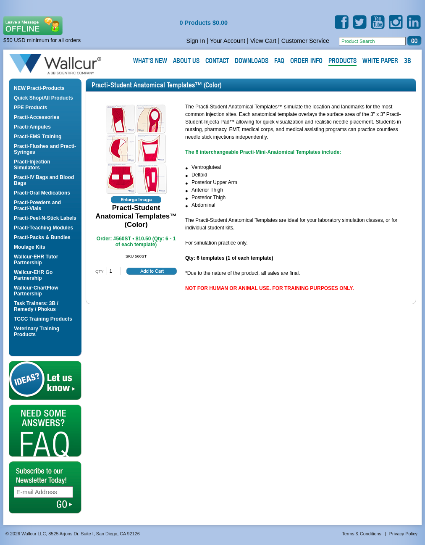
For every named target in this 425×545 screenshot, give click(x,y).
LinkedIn (414, 22)
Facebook (342, 22)
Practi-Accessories (36, 117)
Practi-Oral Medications (42, 193)
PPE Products (30, 108)
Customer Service (305, 40)
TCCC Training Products (43, 319)
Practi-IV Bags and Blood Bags (44, 180)
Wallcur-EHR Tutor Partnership (36, 260)
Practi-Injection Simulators (32, 165)
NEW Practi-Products (39, 88)
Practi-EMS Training (37, 137)
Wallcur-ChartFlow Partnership (36, 291)
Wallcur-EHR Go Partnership (33, 275)
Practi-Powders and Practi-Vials (37, 205)
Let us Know (45, 380)
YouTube (378, 22)
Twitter (360, 22)
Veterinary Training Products (36, 331)
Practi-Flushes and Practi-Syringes (45, 149)
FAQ (45, 431)
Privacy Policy (403, 533)
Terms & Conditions (361, 533)
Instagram (396, 22)
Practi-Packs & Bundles (42, 237)
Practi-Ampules (32, 127)
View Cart (263, 40)
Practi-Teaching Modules (43, 228)
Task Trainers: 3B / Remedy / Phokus (36, 306)
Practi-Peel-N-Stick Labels (45, 218)
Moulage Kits (29, 247)
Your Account (227, 40)
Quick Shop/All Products (43, 98)
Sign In (195, 40)
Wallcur (65, 64)
